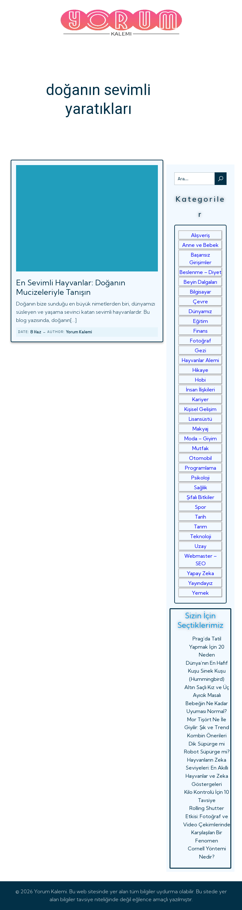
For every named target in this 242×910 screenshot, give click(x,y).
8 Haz (35, 332)
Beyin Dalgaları (200, 282)
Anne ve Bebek (200, 245)
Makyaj (200, 428)
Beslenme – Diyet (201, 272)
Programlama (200, 468)
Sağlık (200, 487)
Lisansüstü (200, 419)
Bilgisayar (200, 291)
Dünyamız (200, 311)
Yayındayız (200, 583)
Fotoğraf (200, 340)
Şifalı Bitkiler (200, 497)
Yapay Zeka (200, 573)
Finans (200, 331)
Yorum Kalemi (79, 332)
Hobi (200, 380)
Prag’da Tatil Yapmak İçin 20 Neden (206, 646)
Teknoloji (200, 536)
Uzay (200, 546)
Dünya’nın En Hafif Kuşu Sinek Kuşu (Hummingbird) (207, 671)
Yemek (200, 593)
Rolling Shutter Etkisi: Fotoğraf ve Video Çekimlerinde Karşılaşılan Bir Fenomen (206, 824)
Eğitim (200, 321)
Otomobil (200, 458)
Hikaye (200, 370)
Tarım (200, 526)
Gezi (200, 350)
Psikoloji (200, 477)
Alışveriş (200, 235)
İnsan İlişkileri (200, 389)
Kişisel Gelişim (200, 409)
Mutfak (200, 448)
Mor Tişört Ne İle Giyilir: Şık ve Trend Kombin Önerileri (206, 727)
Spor (200, 507)
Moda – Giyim (200, 438)
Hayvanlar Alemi (200, 360)
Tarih (200, 517)
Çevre (200, 301)
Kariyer (200, 399)
